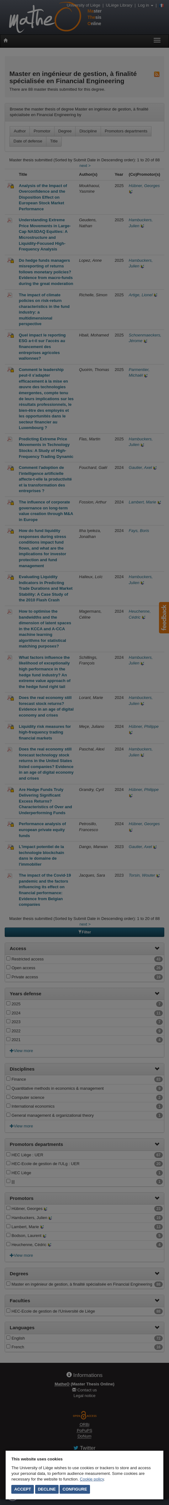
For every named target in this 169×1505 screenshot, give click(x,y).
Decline (47, 1489)
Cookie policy (92, 1479)
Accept (22, 1489)
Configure (75, 1489)
